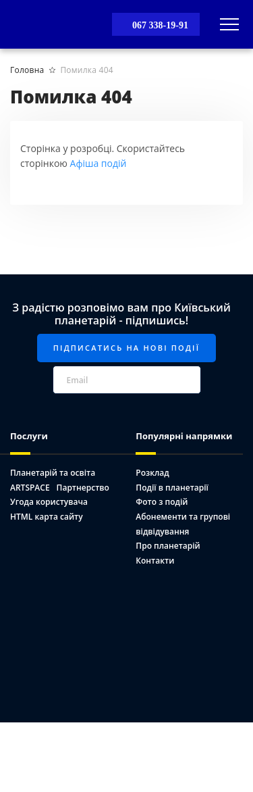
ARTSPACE (30, 487)
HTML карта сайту (46, 516)
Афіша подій (98, 163)
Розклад (152, 472)
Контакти (155, 560)
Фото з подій (162, 502)
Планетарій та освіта (52, 472)
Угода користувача (49, 502)
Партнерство (83, 487)
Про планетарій (168, 545)
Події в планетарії (172, 487)
